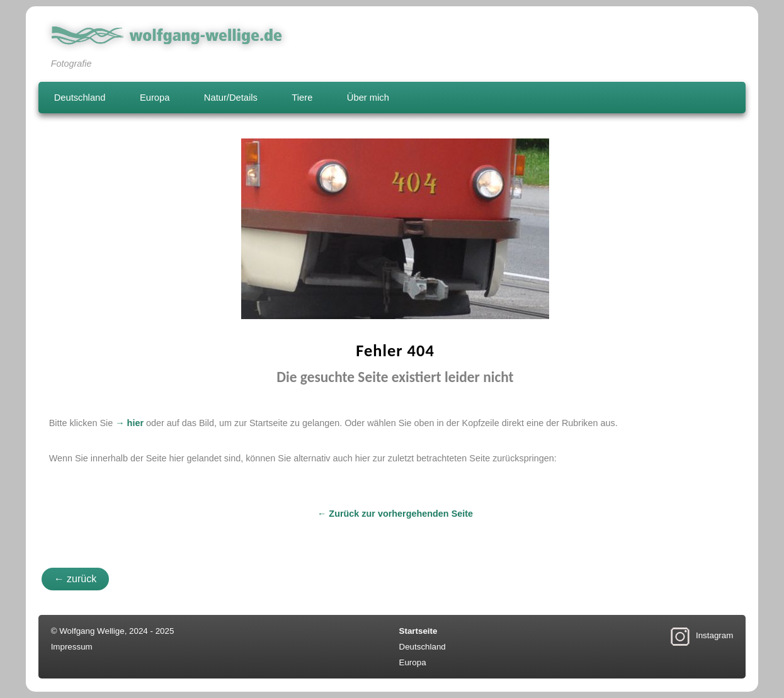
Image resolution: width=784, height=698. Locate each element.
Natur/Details (231, 98)
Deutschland (80, 98)
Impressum (72, 646)
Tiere (302, 98)
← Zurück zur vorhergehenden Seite (395, 514)
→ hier (129, 423)
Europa (154, 98)
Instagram (714, 635)
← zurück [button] (75, 578)
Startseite (418, 631)
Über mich (368, 98)
